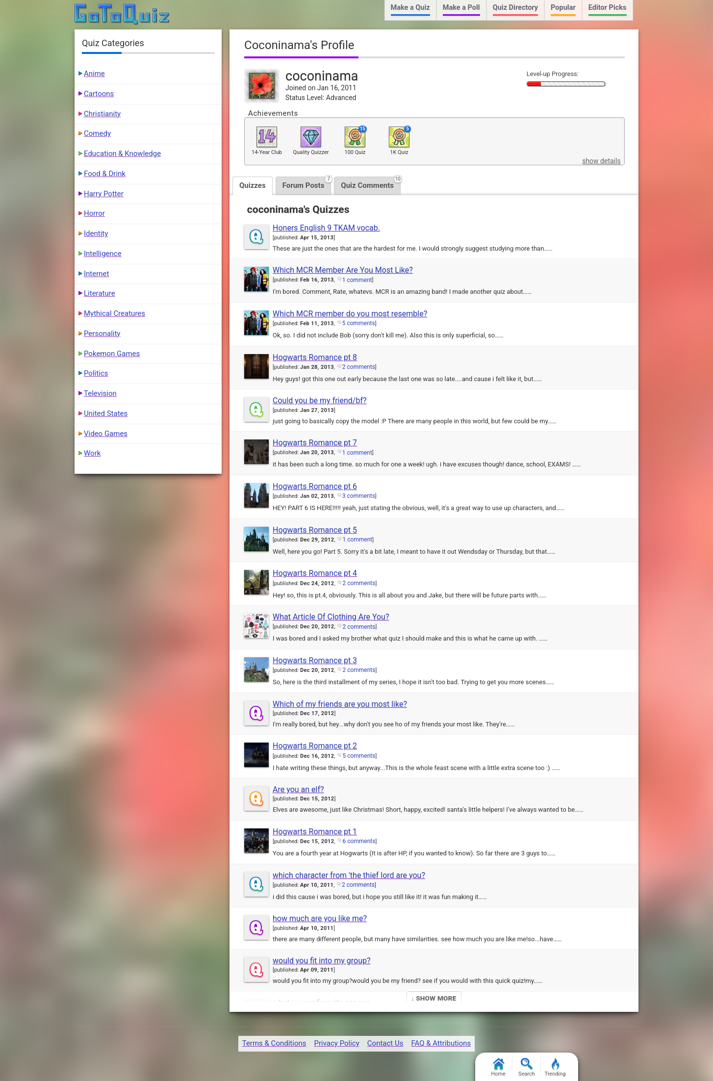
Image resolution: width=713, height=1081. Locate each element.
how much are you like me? (320, 918)
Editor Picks (607, 7)
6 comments (358, 841)
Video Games (105, 433)
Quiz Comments (371, 183)
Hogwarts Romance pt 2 (315, 745)
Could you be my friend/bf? (320, 400)
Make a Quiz (410, 7)
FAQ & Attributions (441, 1043)
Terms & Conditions (274, 1043)
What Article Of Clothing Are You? (331, 616)
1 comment (357, 280)
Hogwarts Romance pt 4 (315, 573)
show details (601, 161)
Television (100, 393)
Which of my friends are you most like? (340, 704)
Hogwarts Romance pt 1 (315, 831)
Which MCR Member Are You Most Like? (343, 270)
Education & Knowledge (122, 153)
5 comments (358, 323)
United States (105, 413)
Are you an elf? (298, 789)
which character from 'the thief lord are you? (349, 875)
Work (92, 453)
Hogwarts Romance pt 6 (315, 486)
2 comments (358, 366)
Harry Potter (104, 193)
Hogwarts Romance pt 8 (315, 357)
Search (526, 1067)
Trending (555, 1067)
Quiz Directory (515, 7)
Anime (94, 73)
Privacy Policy (336, 1043)
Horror (94, 213)
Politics (96, 373)
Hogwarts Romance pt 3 (315, 660)
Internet (96, 273)
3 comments (358, 495)
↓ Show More (433, 998)
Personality (102, 333)
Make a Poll (461, 7)
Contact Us (385, 1043)
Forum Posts (306, 183)
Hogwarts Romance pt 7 (315, 442)
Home (498, 1067)
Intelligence (103, 253)
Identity (96, 233)
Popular (563, 7)
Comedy (97, 133)
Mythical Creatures (114, 313)
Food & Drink (105, 173)
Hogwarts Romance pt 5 (315, 530)
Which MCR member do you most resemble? (350, 313)
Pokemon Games (112, 353)
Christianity (102, 113)
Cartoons (99, 93)
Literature (99, 293)
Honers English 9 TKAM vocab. (326, 227)
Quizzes (252, 185)
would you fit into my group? (322, 960)
